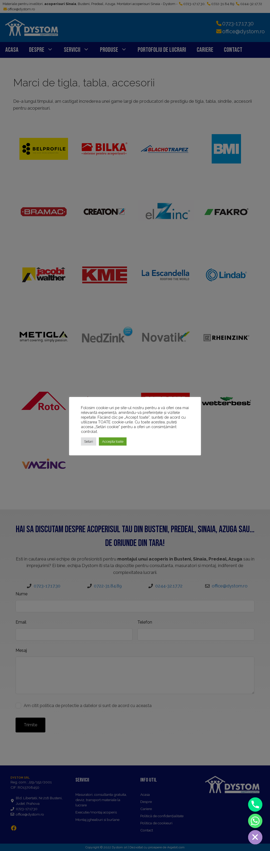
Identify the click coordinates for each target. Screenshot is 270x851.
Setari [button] (88, 441)
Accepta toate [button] (112, 441)
